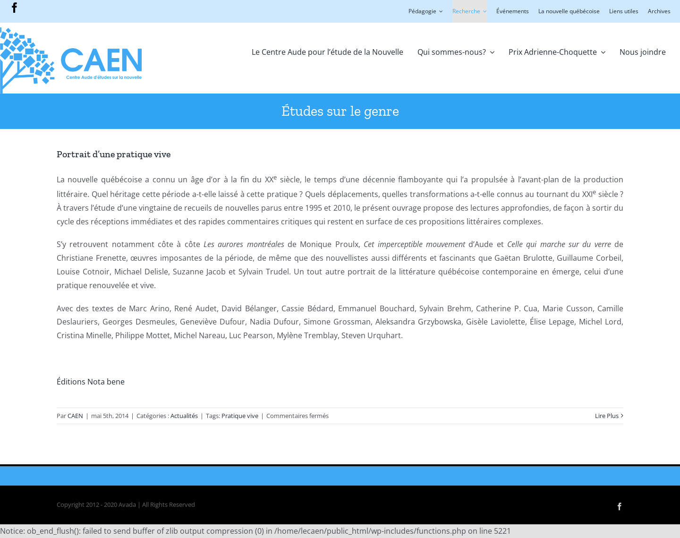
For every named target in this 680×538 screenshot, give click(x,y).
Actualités (184, 415)
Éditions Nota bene (91, 381)
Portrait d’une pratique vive (113, 154)
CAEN (75, 415)
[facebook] (14, 7)
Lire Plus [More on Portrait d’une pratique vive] (607, 415)
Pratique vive (239, 415)
